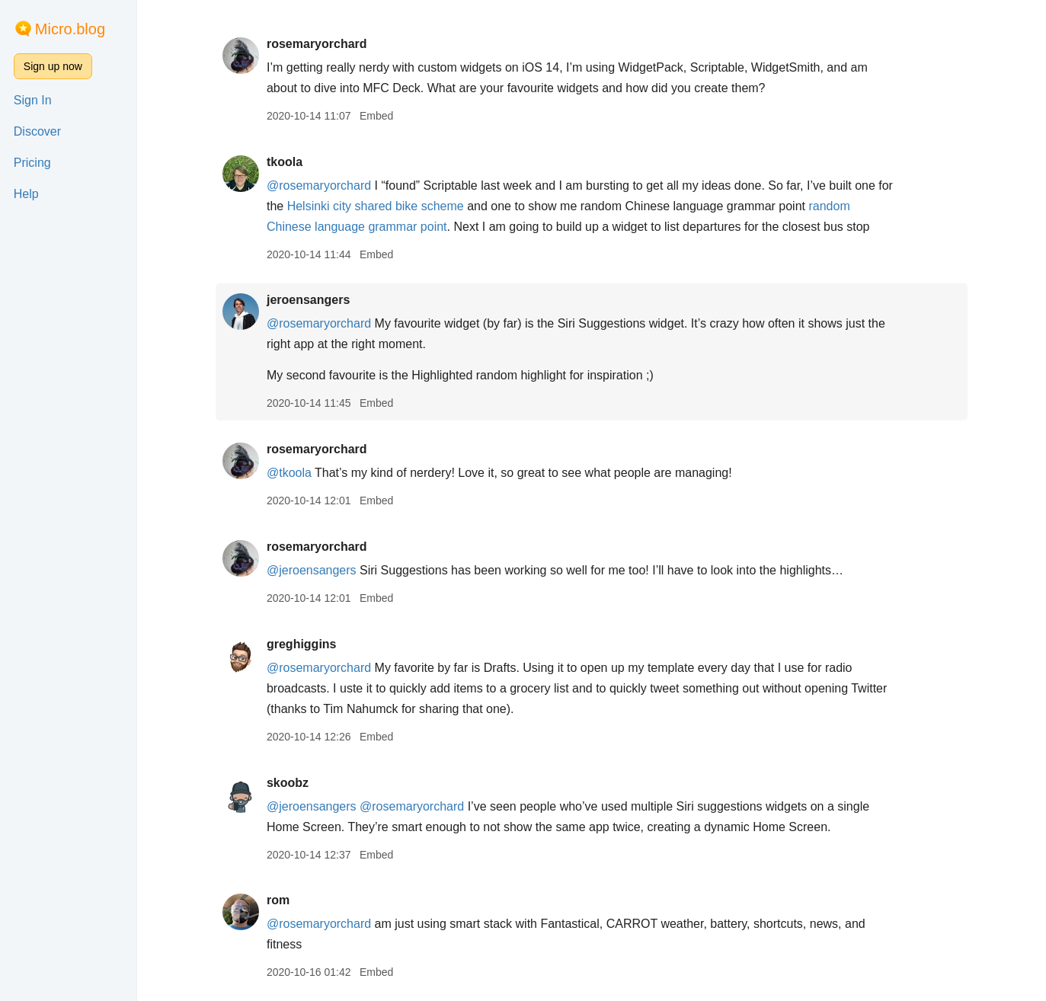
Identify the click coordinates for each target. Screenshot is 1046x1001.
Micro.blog (70, 29)
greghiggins (302, 644)
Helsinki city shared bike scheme (375, 206)
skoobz (288, 782)
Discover (37, 131)
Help (26, 193)
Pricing (32, 162)
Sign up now (53, 66)
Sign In (33, 100)
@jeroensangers (312, 570)
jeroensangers (308, 299)
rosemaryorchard (317, 43)
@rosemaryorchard (319, 185)
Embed (376, 116)
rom (278, 900)
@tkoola (289, 472)
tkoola (284, 161)
